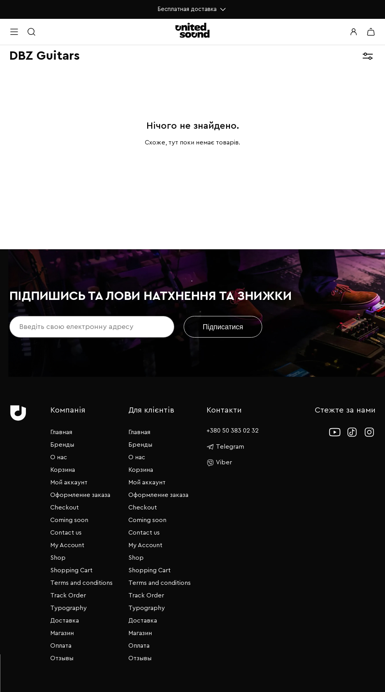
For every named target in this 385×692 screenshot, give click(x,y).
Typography (68, 608)
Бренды (62, 445)
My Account (67, 545)
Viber (219, 463)
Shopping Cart (71, 570)
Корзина (62, 470)
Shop (58, 558)
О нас (58, 457)
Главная (61, 432)
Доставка (64, 620)
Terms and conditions (81, 583)
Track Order (68, 595)
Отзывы (61, 658)
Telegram (225, 447)
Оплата (60, 646)
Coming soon (69, 520)
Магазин (62, 633)
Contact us (66, 532)
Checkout (64, 507)
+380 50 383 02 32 (232, 430)
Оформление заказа (80, 495)
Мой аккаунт (69, 482)
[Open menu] (14, 32)
